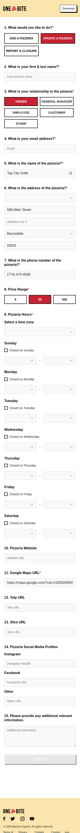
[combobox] (40, 198)
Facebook (12, 673)
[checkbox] (6, 350)
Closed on (21, 350)
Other (8, 691)
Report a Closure (21, 51)
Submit (40, 759)
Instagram (12, 654)
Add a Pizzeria (21, 38)
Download (68, 8)
